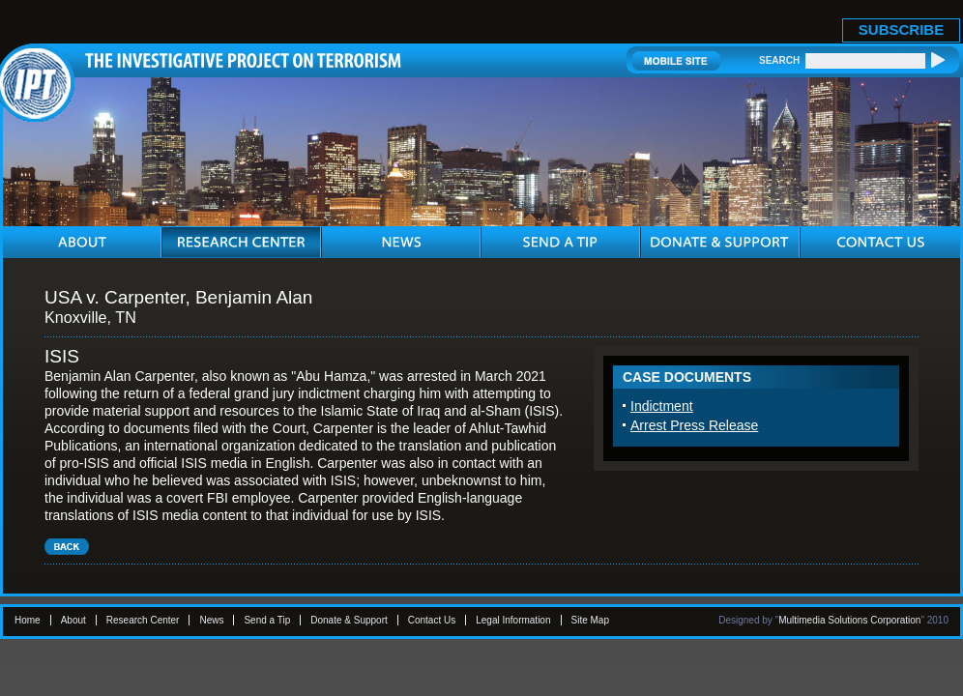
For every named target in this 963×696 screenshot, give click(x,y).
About (73, 620)
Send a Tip (267, 620)
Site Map (590, 620)
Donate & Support (349, 620)
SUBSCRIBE (901, 29)
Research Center (143, 620)
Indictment (661, 406)
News (211, 620)
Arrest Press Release (694, 425)
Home (28, 620)
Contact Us (431, 620)
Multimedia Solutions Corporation (849, 620)
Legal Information (513, 620)
